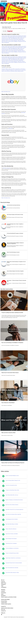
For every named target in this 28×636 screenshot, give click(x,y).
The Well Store (6, 42)
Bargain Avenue (21, 35)
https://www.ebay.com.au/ (5, 91)
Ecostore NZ (4, 39)
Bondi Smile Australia (16, 47)
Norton (6, 41)
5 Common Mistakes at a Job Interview (12, 548)
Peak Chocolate (11, 41)
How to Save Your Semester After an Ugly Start (13, 514)
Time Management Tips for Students (12, 519)
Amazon (3, 35)
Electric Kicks (8, 39)
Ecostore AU (22, 38)
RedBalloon (16, 41)
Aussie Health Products (14, 35)
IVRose (7, 40)
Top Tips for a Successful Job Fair (11, 485)
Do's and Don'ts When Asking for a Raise (12, 572)
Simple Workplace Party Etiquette (11, 538)
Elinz (12, 39)
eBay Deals (10, 128)
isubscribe (3, 40)
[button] (27, 1)
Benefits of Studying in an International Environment (14, 499)
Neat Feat (3, 41)
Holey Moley (21, 39)
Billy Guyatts (10, 47)
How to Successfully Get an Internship (12, 567)
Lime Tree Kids (11, 40)
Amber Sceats (7, 35)
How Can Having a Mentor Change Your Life (13, 480)
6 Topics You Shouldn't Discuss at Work (12, 553)
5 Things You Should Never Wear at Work (12, 490)
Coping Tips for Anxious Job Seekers (12, 533)
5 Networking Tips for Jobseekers (11, 543)
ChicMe (24, 47)
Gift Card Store (15, 39)
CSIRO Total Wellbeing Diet (12, 38)
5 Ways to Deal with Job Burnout (11, 528)
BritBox (21, 47)
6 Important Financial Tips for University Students (14, 562)
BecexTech (6, 47)
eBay (18, 38)
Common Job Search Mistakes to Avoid (12, 475)
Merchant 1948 (16, 40)
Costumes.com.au (5, 38)
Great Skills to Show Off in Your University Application (14, 509)
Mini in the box (22, 40)
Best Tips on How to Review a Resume (12, 504)
